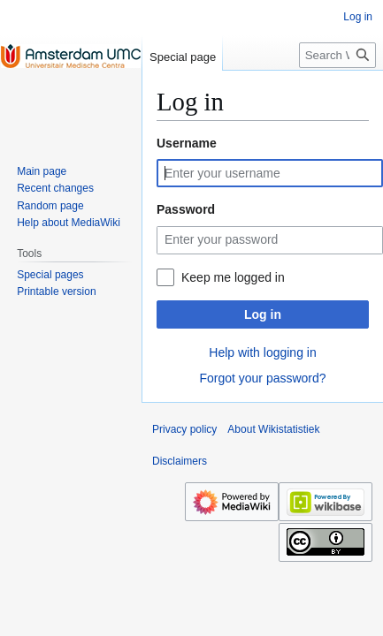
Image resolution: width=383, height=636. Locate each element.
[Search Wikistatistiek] (337, 55)
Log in (262, 314)
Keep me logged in (233, 277)
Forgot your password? (262, 378)
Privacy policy (184, 429)
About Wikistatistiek (273, 429)
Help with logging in (262, 352)
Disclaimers (179, 461)
